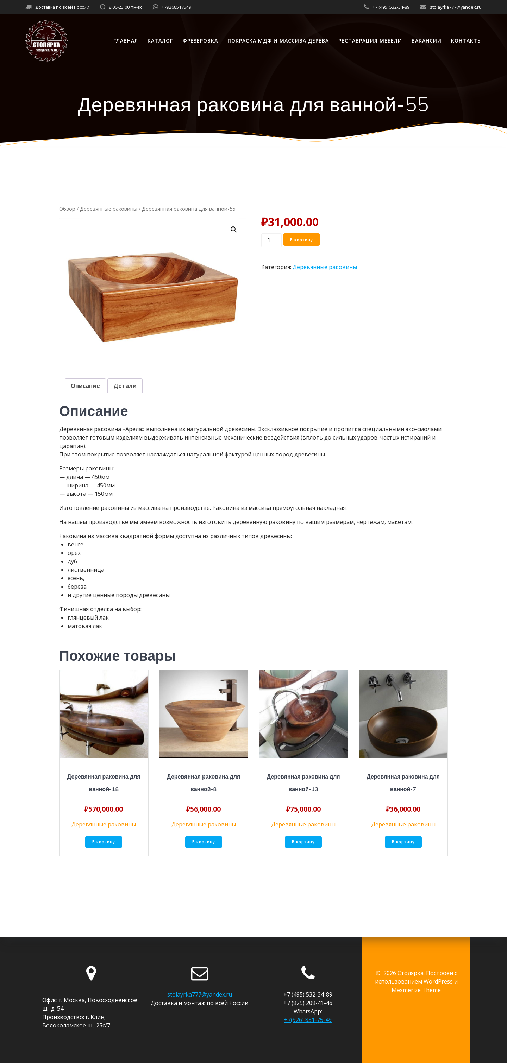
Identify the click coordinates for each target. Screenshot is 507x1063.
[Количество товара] (271, 240)
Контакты (466, 40)
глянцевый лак (88, 617)
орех (74, 553)
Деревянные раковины (108, 208)
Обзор (67, 208)
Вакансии (427, 40)
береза (77, 586)
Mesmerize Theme (416, 990)
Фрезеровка (200, 40)
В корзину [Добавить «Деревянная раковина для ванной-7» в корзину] (403, 843)
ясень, (76, 578)
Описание (85, 386)
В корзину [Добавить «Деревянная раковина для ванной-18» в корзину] (104, 843)
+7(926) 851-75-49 (308, 1020)
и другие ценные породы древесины (119, 595)
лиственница (86, 570)
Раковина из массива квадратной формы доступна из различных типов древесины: (175, 536)
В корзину (303, 240)
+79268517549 (176, 7)
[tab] (85, 385)
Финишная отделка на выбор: (100, 609)
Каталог (160, 40)
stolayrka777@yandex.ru (456, 7)
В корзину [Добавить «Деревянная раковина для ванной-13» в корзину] (303, 843)
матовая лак (85, 626)
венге (75, 544)
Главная (125, 40)
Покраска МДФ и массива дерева (278, 40)
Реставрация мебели (370, 40)
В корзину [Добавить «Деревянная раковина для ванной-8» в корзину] (204, 843)
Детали (125, 386)
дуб (72, 561)
